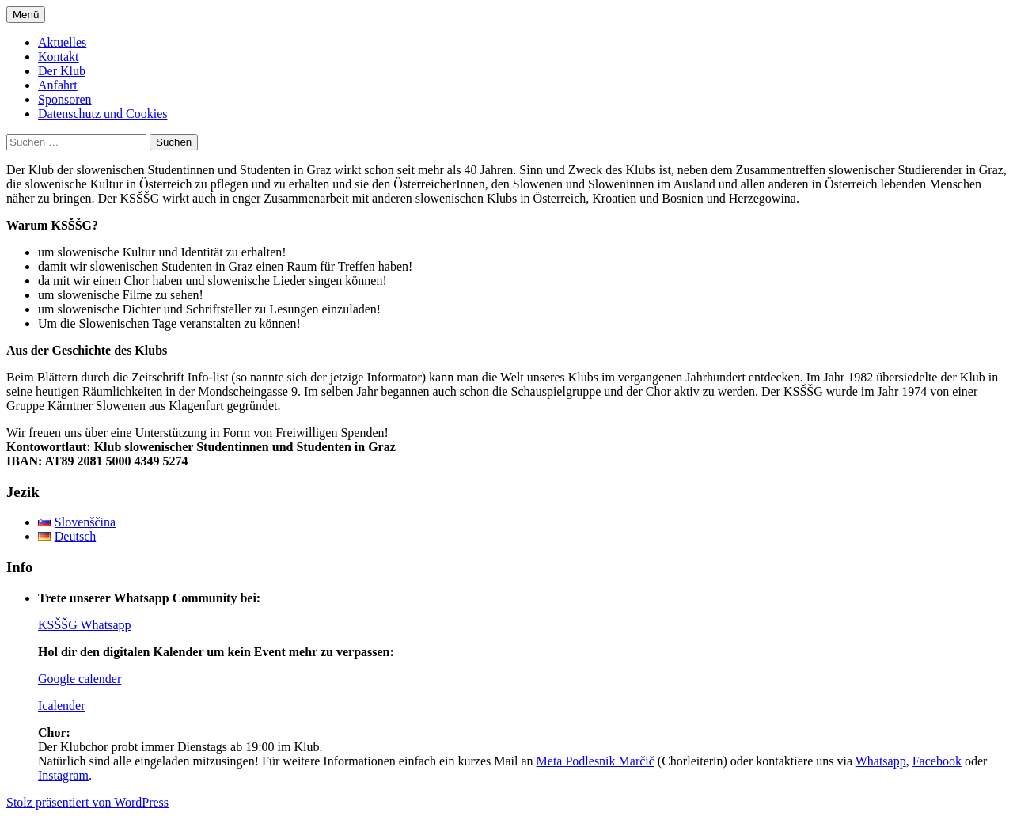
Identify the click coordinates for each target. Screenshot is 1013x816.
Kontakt (58, 56)
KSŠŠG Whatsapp (84, 625)
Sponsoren (65, 99)
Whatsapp (881, 761)
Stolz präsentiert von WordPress (87, 802)
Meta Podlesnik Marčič (595, 761)
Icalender (61, 705)
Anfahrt (58, 85)
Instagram (63, 775)
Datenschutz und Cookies (103, 113)
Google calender (79, 678)
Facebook (937, 761)
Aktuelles (62, 42)
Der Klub (61, 71)
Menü (26, 15)
